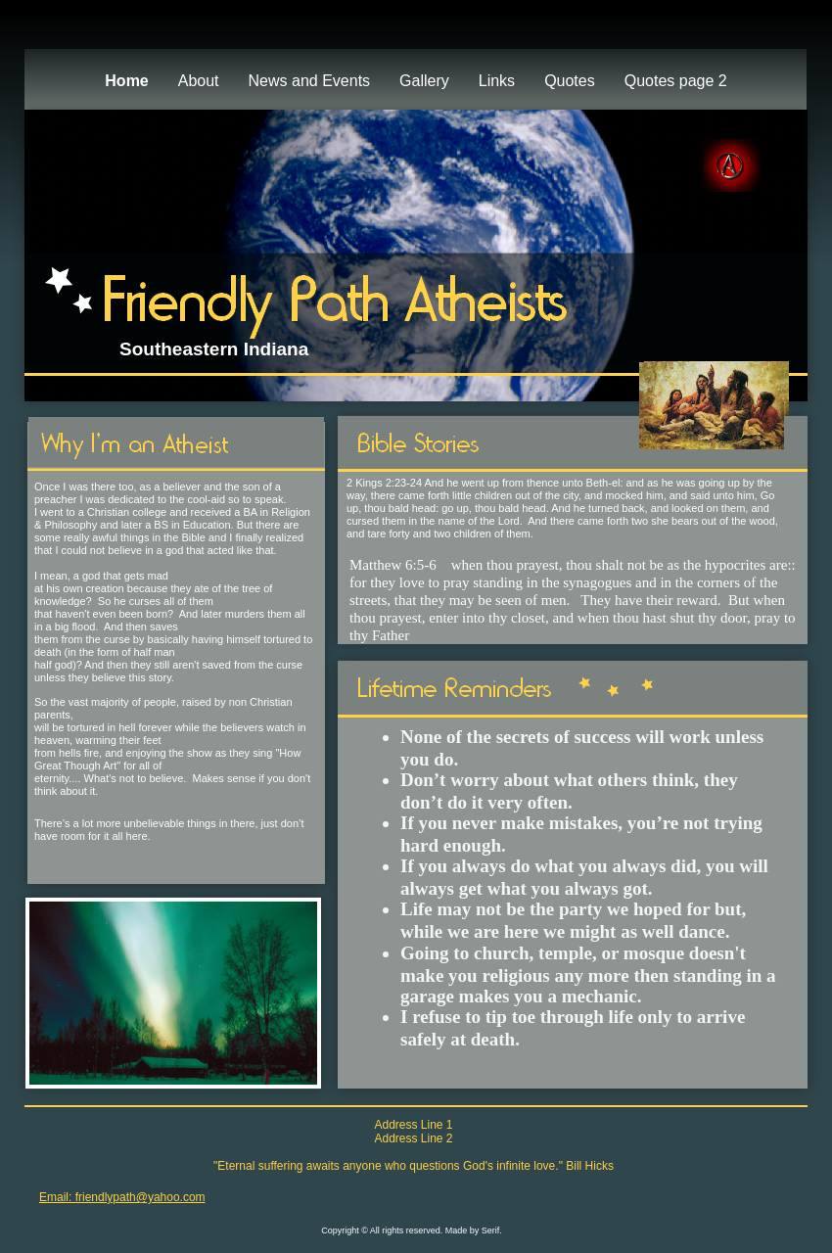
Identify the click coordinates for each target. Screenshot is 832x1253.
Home (126, 80)
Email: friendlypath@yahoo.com (122, 1197)
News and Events (310, 80)
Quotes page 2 (675, 80)
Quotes (569, 80)
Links (497, 80)
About (198, 80)
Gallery (424, 80)
